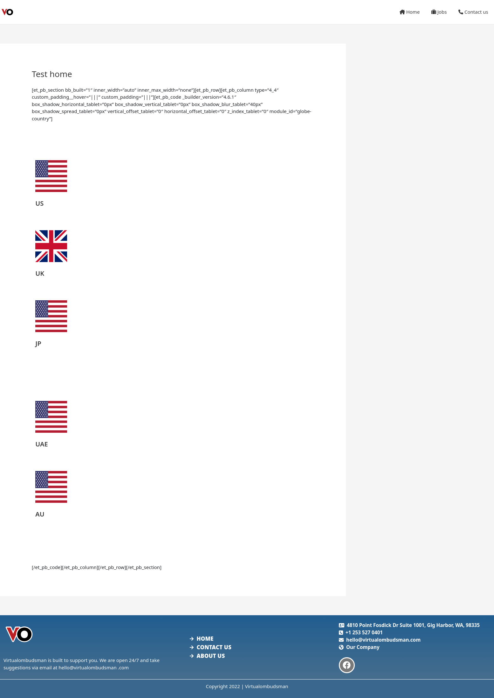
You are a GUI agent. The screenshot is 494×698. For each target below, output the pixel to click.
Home (415, 12)
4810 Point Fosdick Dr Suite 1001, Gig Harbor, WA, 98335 (413, 625)
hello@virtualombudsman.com (383, 640)
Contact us (474, 12)
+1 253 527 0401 (364, 632)
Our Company (363, 647)
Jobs (442, 12)
